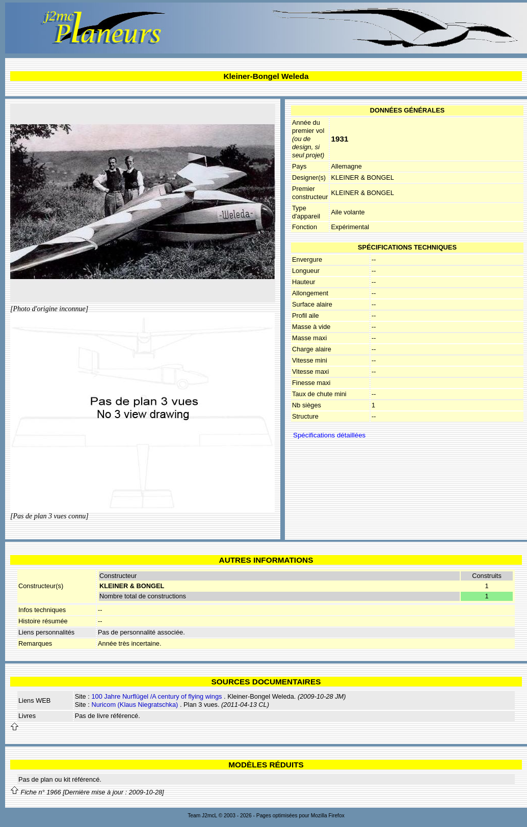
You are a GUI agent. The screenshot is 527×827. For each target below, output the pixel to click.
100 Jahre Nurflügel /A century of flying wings (156, 696)
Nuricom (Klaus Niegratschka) (134, 704)
